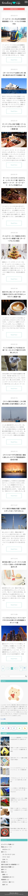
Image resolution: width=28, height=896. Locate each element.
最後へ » (25, 668)
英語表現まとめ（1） (8, 877)
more (14, 38)
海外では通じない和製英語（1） (10, 864)
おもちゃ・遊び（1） (8, 882)
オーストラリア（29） (9, 854)
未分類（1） (4, 862)
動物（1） (5, 874)
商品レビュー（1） (6, 847)
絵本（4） (5, 884)
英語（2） (4, 872)
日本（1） (5, 859)
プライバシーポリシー (14, 893)
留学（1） (4, 869)
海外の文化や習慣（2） (8, 867)
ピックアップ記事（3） (8, 844)
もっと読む (3, 719)
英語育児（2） (5, 879)
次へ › (20, 668)
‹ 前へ (3, 668)
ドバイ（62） (6, 857)
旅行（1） (4, 852)
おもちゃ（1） (6, 849)
